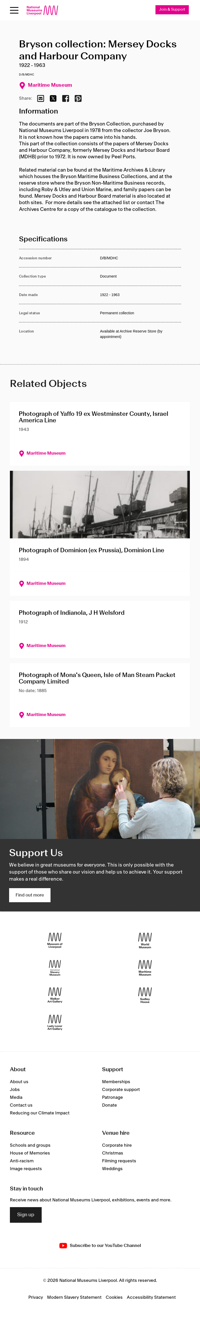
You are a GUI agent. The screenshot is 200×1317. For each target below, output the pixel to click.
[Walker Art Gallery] (55, 995)
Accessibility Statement (151, 1297)
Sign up (25, 1215)
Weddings (112, 1169)
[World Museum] (145, 940)
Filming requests (119, 1161)
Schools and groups (30, 1145)
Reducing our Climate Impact (40, 1113)
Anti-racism (22, 1161)
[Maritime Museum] (145, 968)
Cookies (114, 1297)
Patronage (112, 1097)
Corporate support (121, 1089)
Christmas (112, 1153)
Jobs (15, 1089)
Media (16, 1097)
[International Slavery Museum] (55, 968)
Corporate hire (117, 1145)
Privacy (35, 1297)
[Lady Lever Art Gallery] (55, 1022)
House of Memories (30, 1153)
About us (19, 1082)
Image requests (26, 1169)
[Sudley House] (145, 995)
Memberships (116, 1082)
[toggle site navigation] (14, 10)
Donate (109, 1105)
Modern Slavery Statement (74, 1297)
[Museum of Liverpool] (55, 940)
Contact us (21, 1105)
